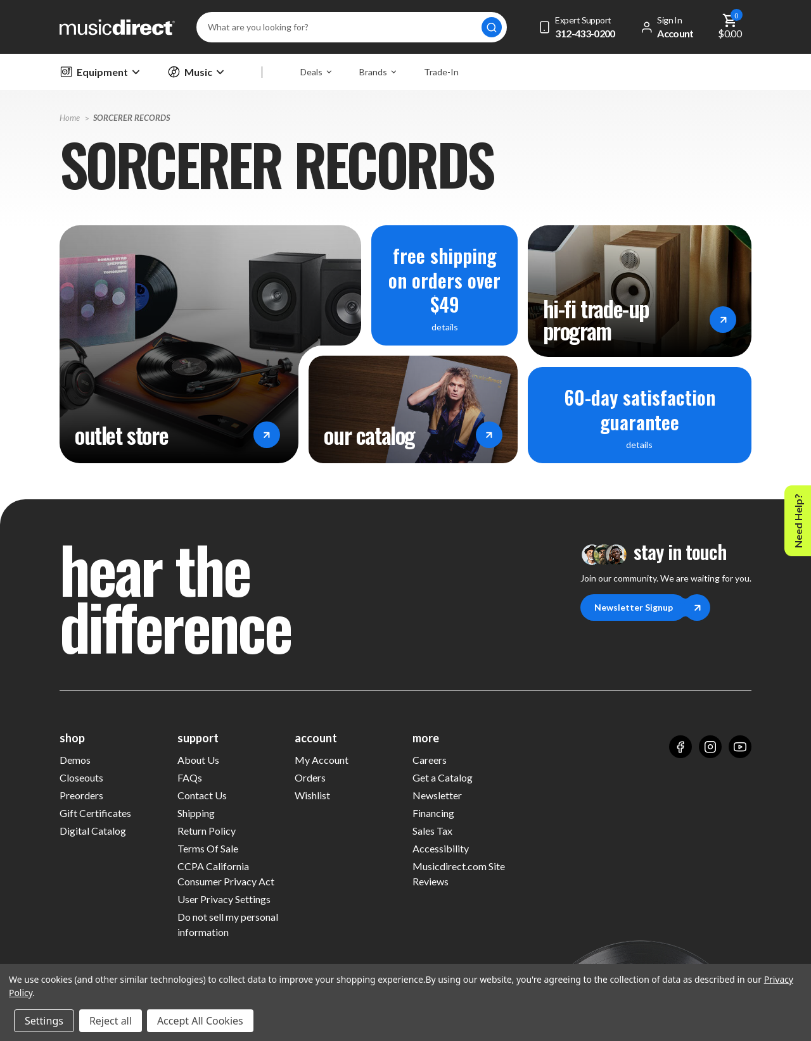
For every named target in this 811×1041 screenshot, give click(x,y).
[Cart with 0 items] (730, 27)
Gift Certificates (95, 812)
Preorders (81, 795)
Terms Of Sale (207, 848)
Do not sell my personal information (227, 924)
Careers (429, 760)
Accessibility (440, 848)
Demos (75, 760)
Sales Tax (432, 831)
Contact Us (202, 795)
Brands (377, 71)
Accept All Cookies (200, 1021)
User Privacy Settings (224, 899)
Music (195, 71)
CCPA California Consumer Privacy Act (225, 873)
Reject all (110, 1021)
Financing (433, 813)
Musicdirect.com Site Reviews (458, 873)
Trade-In (441, 71)
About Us (198, 760)
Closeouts (81, 777)
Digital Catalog (93, 831)
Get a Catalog (442, 777)
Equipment (99, 71)
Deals (315, 71)
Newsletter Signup (640, 607)
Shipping (196, 813)
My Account (321, 760)
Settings (44, 1021)
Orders (310, 777)
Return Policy (206, 831)
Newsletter (437, 795)
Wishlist (312, 795)
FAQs (189, 777)
